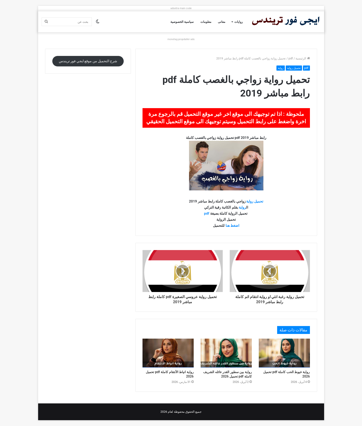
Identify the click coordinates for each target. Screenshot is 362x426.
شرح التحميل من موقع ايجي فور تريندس (88, 61)
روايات (238, 22)
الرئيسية (303, 58)
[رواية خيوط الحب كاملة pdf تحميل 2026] (284, 353)
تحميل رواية (294, 68)
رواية (280, 68)
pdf (291, 58)
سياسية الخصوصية (182, 22)
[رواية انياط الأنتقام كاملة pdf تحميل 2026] (168, 353)
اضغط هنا (232, 225)
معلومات (205, 22)
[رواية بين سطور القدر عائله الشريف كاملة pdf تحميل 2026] (226, 353)
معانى (221, 22)
